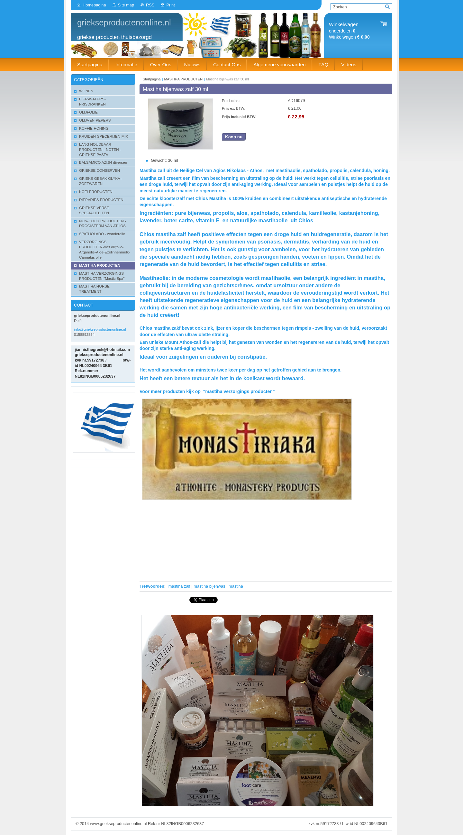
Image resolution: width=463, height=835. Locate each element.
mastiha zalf (179, 586)
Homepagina (94, 5)
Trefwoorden (152, 586)
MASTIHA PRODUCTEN (183, 79)
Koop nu (233, 136)
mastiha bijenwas (209, 586)
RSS (150, 5)
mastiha (236, 586)
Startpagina (152, 79)
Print (170, 5)
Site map (126, 5)
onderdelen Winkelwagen (349, 31)
